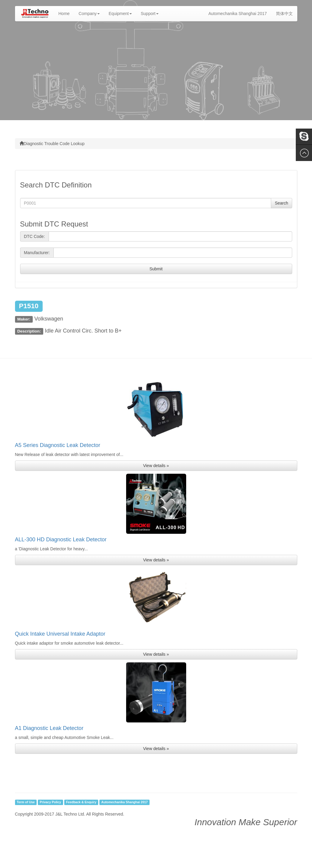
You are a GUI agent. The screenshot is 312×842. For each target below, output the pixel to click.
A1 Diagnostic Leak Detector (49, 728)
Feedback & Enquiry (81, 802)
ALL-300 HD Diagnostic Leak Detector (61, 540)
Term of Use (26, 802)
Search (281, 203)
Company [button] (89, 13)
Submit (156, 268)
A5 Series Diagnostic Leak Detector (57, 445)
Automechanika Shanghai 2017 (237, 13)
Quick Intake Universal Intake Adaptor (60, 634)
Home (66, 13)
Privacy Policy (50, 802)
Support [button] (150, 13)
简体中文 (284, 13)
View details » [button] (156, 465)
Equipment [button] (120, 13)
